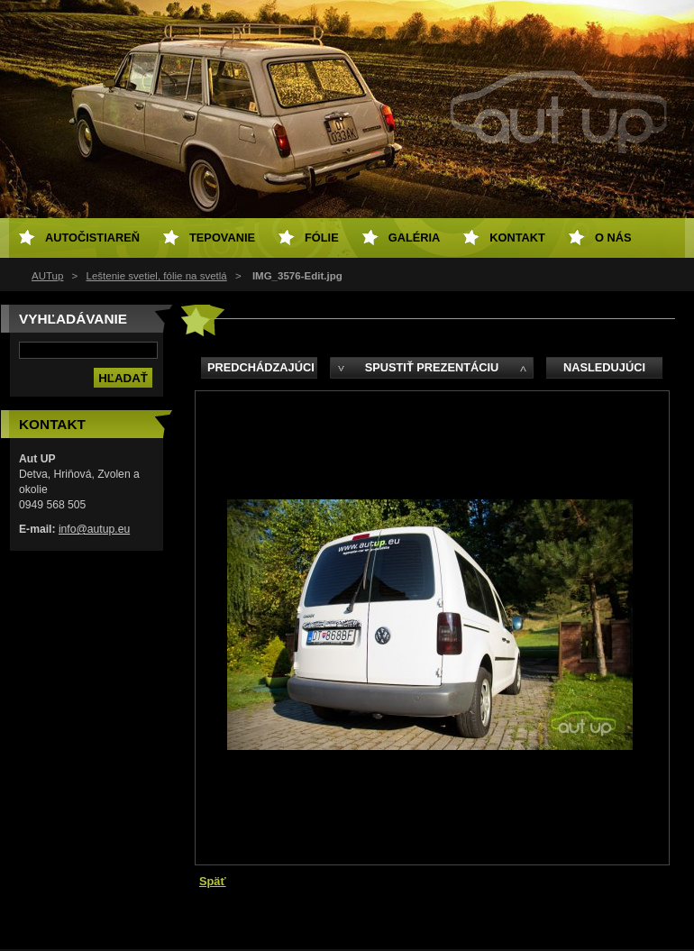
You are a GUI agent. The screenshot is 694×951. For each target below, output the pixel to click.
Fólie (322, 237)
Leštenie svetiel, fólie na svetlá (157, 275)
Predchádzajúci (261, 367)
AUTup (47, 275)
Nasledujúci (604, 367)
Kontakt (517, 237)
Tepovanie (222, 237)
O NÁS (613, 237)
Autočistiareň (92, 237)
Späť (212, 881)
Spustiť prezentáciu (432, 367)
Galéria (414, 237)
